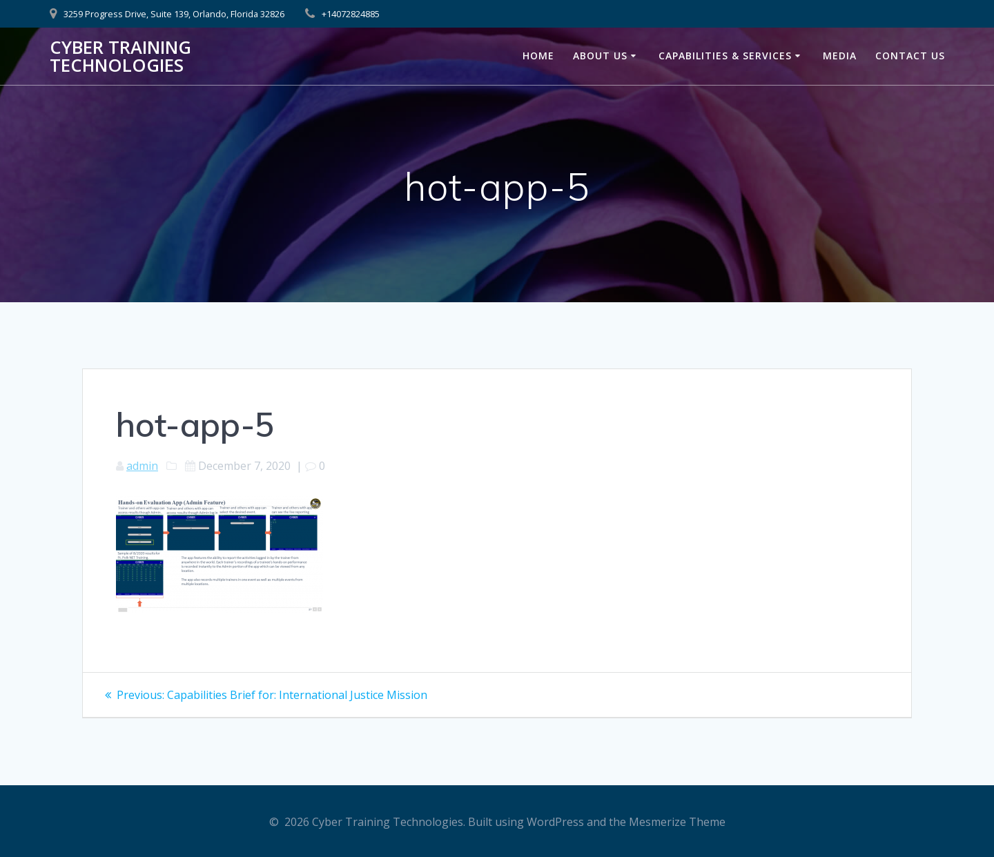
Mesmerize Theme (677, 821)
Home (538, 55)
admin (142, 465)
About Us (600, 55)
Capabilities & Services (725, 55)
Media (840, 55)
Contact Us (910, 55)
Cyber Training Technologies (120, 56)
